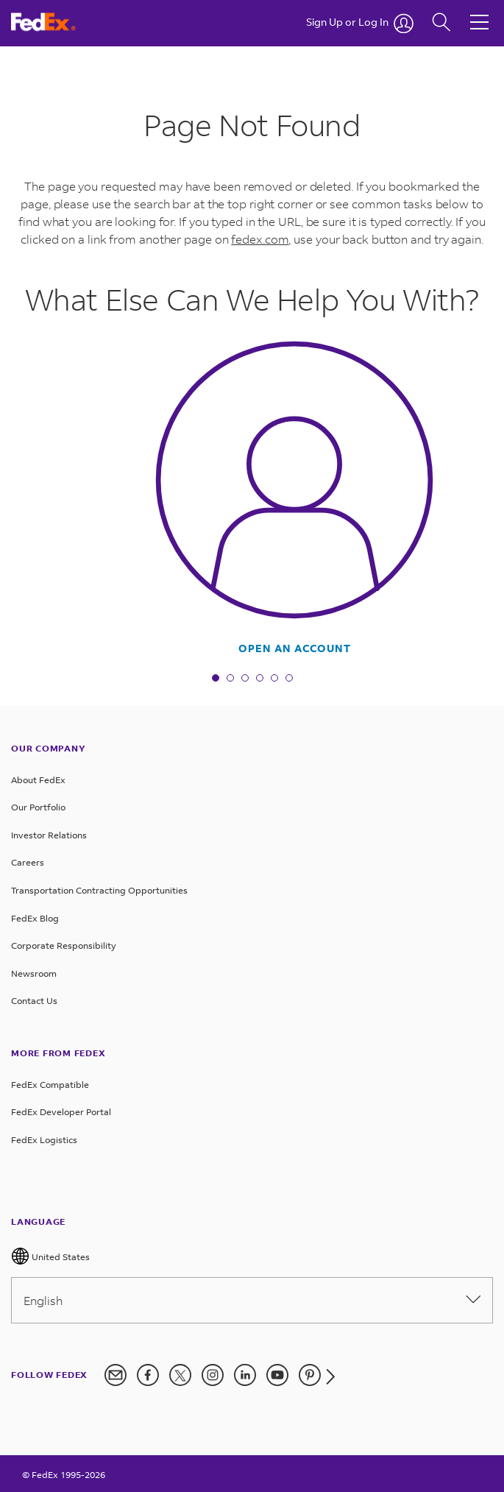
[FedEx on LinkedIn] (245, 1375)
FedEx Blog (35, 918)
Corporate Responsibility (63, 945)
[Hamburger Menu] (479, 11)
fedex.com (259, 239)
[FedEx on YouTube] (277, 1375)
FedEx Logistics (44, 1139)
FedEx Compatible (50, 1084)
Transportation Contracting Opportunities (99, 890)
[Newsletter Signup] (115, 1375)
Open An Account (294, 648)
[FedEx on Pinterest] (310, 1375)
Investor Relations (49, 835)
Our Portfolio (38, 807)
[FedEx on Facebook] (148, 1375)
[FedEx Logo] (49, 22)
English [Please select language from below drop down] (252, 1300)
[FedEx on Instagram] (213, 1375)
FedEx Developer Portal (61, 1111)
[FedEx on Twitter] (180, 1375)
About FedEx (38, 779)
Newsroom (34, 973)
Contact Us (34, 1000)
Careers (27, 862)
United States (50, 1256)
